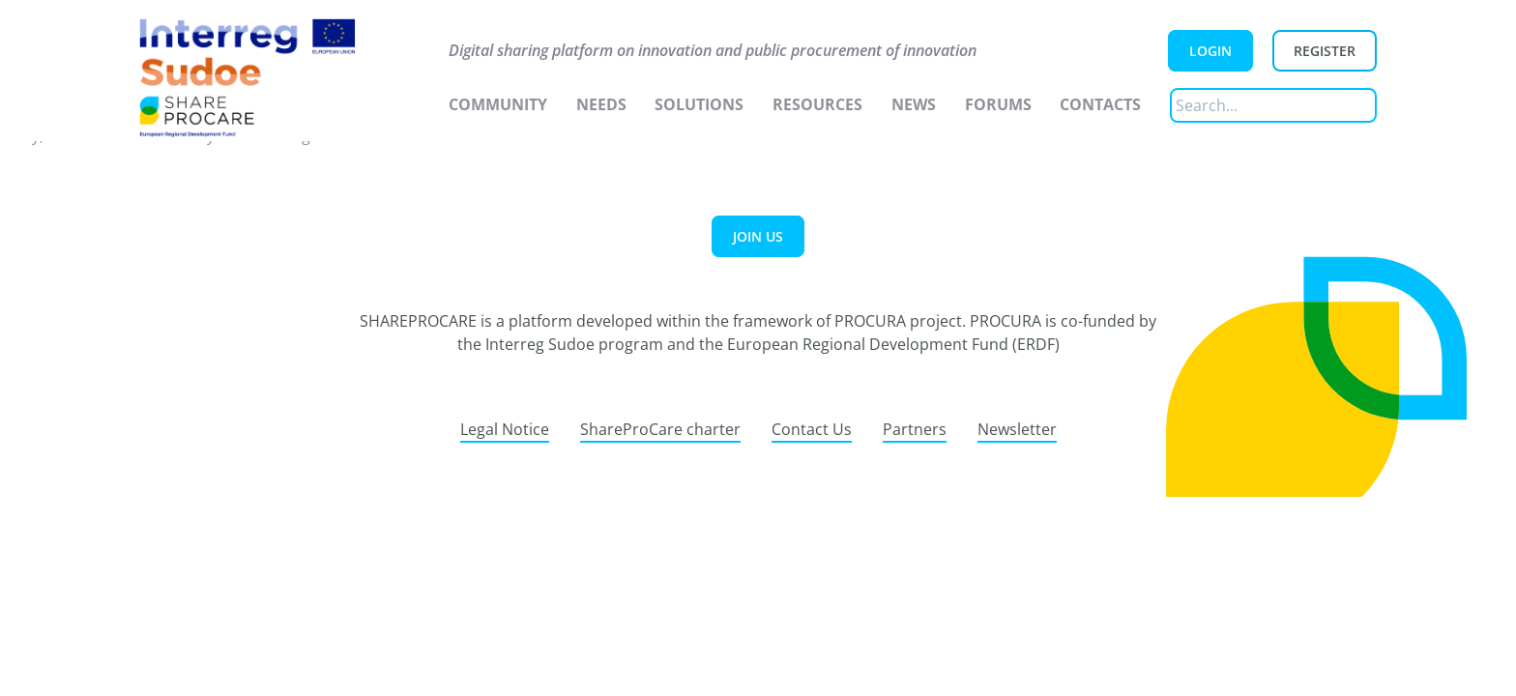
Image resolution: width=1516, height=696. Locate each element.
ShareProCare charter (660, 429)
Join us (758, 236)
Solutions (699, 104)
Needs (601, 104)
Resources (817, 104)
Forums (998, 104)
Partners (915, 429)
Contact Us (812, 429)
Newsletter (1017, 429)
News (913, 104)
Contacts (1100, 104)
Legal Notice (504, 429)
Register (1325, 51)
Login (1210, 51)
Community (498, 104)
